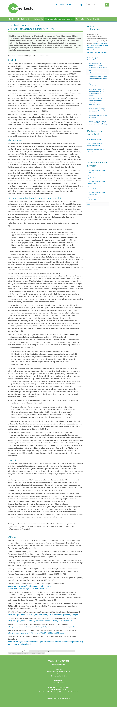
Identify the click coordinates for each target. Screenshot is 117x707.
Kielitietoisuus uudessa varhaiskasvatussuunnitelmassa (97, 71)
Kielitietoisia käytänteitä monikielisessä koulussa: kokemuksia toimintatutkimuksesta (95, 101)
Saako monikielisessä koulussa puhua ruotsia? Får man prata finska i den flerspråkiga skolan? (97, 122)
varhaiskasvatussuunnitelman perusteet (18, 653)
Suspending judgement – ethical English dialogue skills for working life (97, 78)
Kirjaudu (82, 5)
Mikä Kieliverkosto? (23, 19)
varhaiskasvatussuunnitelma (37, 653)
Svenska (68, 4)
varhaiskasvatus (70, 651)
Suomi (56, 4)
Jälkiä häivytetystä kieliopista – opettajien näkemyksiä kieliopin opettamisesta (97, 109)
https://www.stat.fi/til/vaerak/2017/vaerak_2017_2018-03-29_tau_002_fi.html (36, 633)
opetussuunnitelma (59, 651)
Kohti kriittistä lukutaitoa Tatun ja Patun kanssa (97, 116)
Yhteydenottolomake (58, 665)
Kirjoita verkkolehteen (94, 139)
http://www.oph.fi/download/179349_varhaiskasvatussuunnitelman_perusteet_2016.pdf (40, 621)
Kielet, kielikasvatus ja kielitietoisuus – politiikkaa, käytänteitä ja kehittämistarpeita (97, 65)
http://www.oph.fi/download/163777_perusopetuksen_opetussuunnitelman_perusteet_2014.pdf (43, 615)
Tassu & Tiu (80, 19)
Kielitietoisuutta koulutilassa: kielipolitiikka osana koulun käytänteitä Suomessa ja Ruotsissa (96, 92)
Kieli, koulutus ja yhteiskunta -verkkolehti (59, 19)
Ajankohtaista (38, 19)
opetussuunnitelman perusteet (45, 651)
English (62, 4)
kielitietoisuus (32, 651)
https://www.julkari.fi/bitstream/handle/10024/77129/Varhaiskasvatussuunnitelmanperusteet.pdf (43, 627)
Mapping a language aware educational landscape (96, 85)
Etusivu (11, 19)
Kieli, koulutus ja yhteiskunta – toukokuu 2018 (95, 58)
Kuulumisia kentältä (93, 19)
